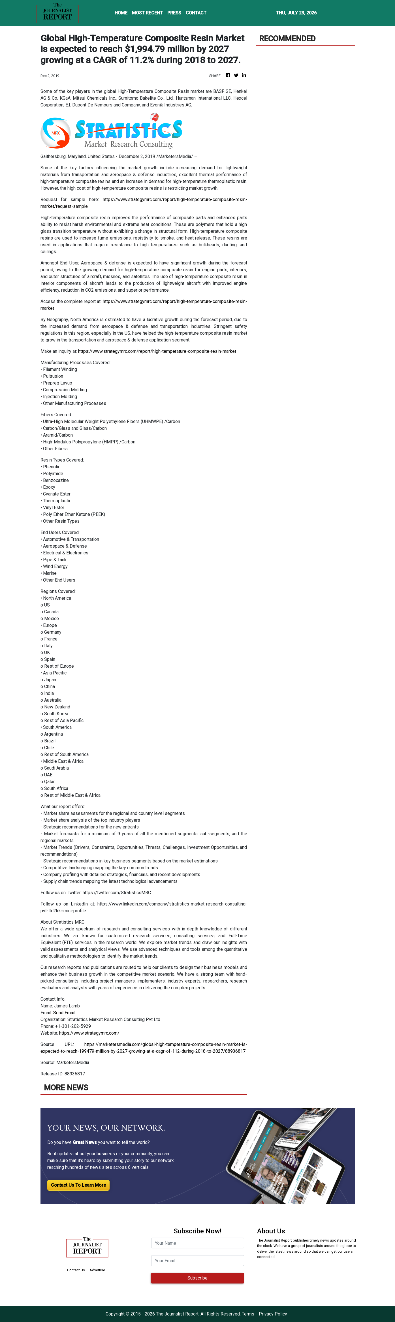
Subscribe (197, 1278)
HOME (121, 13)
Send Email (64, 1012)
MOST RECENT (147, 13)
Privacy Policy (273, 1314)
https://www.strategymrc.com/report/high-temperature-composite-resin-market (157, 351)
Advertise (97, 1270)
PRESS (174, 13)
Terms (248, 1314)
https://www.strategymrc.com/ (89, 1033)
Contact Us (76, 1270)
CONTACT (196, 13)
